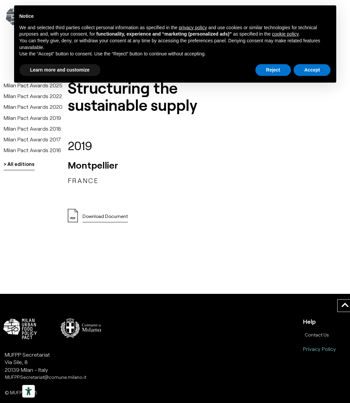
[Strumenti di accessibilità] (28, 391)
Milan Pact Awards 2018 (32, 128)
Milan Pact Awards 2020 (33, 106)
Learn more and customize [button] (60, 70)
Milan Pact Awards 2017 (32, 139)
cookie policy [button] (285, 34)
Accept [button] (312, 70)
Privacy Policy (319, 349)
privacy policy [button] (193, 27)
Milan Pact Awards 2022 (33, 96)
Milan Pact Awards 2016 (32, 150)
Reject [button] (273, 70)
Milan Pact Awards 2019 (32, 118)
